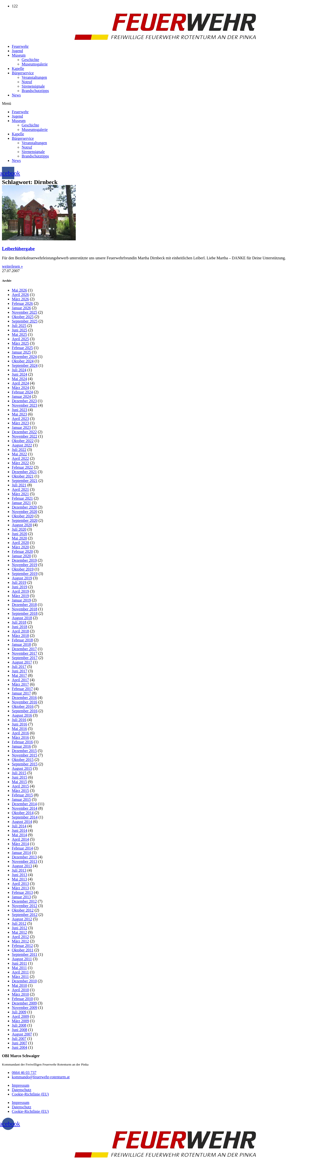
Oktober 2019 (22, 569)
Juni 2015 (19, 777)
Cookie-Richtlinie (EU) (30, 1094)
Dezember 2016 (24, 698)
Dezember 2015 (24, 751)
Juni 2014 (19, 830)
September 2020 (24, 520)
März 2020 (20, 547)
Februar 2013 (22, 892)
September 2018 (24, 613)
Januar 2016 (21, 746)
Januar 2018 (21, 644)
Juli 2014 (19, 826)
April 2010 (20, 990)
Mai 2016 (19, 729)
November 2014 (24, 808)
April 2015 (20, 786)
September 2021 (24, 481)
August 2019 (22, 578)
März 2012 (20, 941)
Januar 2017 (21, 693)
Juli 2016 (19, 720)
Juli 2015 (19, 773)
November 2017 (24, 653)
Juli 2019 (19, 582)
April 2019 (20, 591)
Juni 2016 (19, 724)
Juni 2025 (19, 330)
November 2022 (24, 436)
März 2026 (20, 299)
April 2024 (20, 383)
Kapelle (18, 68)
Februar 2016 (22, 742)
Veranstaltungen (34, 77)
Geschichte (30, 60)
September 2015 (24, 764)
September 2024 (24, 365)
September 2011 (24, 954)
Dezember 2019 (24, 560)
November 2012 (24, 906)
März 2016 (20, 737)
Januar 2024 (21, 396)
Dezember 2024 (24, 357)
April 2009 (20, 1016)
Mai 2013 (19, 879)
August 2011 (22, 959)
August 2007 (22, 1034)
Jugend (17, 51)
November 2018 (24, 609)
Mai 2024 (19, 379)
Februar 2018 (22, 640)
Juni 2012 (19, 928)
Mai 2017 (19, 675)
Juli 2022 (19, 450)
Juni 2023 (19, 410)
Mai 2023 (19, 414)
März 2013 (20, 888)
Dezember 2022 (24, 432)
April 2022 (20, 458)
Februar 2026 (22, 303)
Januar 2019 (21, 600)
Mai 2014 (19, 835)
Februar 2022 (22, 467)
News (16, 95)
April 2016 (20, 733)
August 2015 (22, 768)
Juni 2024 (19, 374)
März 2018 (20, 636)
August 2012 (22, 919)
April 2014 (20, 839)
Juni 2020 (19, 534)
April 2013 (20, 884)
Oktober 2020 (22, 516)
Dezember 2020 (24, 507)
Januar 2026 (21, 308)
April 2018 (20, 631)
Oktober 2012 (22, 910)
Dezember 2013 (24, 857)
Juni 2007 (19, 1043)
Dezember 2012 (24, 901)
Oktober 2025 (22, 317)
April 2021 (20, 489)
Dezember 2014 (24, 804)
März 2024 (20, 388)
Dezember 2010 (24, 981)
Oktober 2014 (22, 813)
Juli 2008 (19, 1025)
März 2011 (20, 976)
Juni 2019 (19, 587)
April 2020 (20, 543)
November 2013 (24, 861)
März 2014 (20, 844)
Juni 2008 (19, 1030)
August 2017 (22, 662)
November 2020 (24, 512)
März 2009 (20, 1021)
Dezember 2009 (24, 1003)
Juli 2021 (19, 485)
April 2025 (20, 339)
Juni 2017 (19, 671)
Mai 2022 (19, 454)
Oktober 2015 (22, 760)
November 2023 (24, 405)
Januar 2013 (21, 897)
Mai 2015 (19, 782)
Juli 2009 (19, 1012)
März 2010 (20, 994)
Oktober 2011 (22, 950)
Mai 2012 (19, 932)
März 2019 (20, 596)
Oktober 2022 (22, 441)
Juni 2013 (19, 875)
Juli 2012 (19, 923)
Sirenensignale (33, 86)
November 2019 (24, 565)
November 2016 (24, 702)
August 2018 (22, 618)
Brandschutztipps (35, 91)
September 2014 (24, 817)
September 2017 (24, 658)
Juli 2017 (19, 667)
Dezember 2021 (24, 472)
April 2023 (20, 419)
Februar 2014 (22, 848)
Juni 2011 (19, 963)
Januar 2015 (21, 799)
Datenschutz (21, 1090)
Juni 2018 (19, 627)
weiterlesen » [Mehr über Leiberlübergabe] (12, 266)
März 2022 (20, 463)
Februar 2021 (22, 498)
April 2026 (20, 295)
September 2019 (24, 574)
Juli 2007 (19, 1038)
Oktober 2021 (22, 476)
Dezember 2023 (24, 401)
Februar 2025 (22, 348)
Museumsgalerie (35, 64)
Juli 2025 (19, 326)
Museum (19, 55)
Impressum (20, 1085)
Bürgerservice (23, 73)
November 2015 (24, 755)
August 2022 (22, 445)
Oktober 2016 (22, 706)
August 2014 (22, 822)
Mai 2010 (19, 985)
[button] (165, 103)
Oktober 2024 (22, 361)
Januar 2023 (21, 427)
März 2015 (20, 791)
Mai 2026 (19, 290)
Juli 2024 (19, 370)
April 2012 (20, 937)
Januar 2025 (21, 352)
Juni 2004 (19, 1047)
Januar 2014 (21, 853)
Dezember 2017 (24, 649)
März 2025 (20, 343)
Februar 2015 (22, 795)
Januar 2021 (21, 503)
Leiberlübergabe (18, 248)
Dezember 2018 (24, 605)
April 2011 (20, 972)
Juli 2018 (19, 622)
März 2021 (20, 494)
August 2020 (22, 525)
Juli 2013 (19, 870)
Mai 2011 (19, 968)
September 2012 (24, 915)
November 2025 (24, 312)
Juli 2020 (19, 529)
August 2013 (22, 866)
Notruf (27, 82)
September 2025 (24, 321)
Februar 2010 (22, 999)
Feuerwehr (20, 46)
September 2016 (24, 711)
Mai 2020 (19, 538)
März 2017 (20, 684)
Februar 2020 (22, 551)
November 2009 (24, 1007)
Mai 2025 (19, 334)
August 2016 (22, 715)
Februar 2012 (22, 945)
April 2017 (20, 680)
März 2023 (20, 423)
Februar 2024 (22, 392)
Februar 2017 (22, 689)
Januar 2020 (21, 556)
